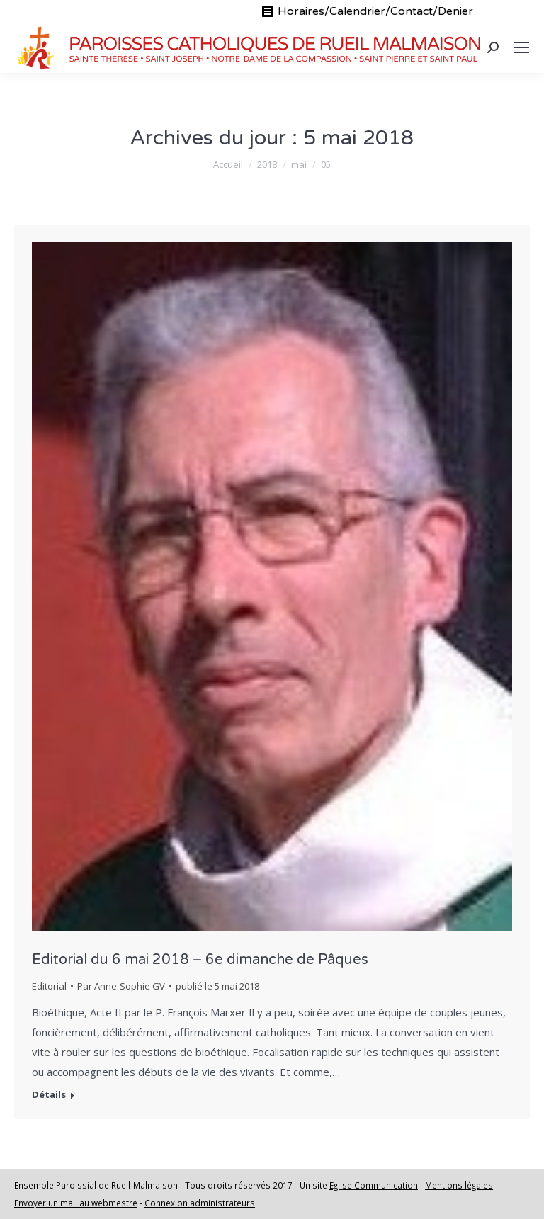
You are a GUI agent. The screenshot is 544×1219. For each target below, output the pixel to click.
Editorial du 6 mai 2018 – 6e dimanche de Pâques (200, 959)
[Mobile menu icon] (521, 47)
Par (121, 986)
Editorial (49, 986)
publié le (217, 986)
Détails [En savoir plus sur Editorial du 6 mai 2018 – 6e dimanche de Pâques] (49, 1095)
